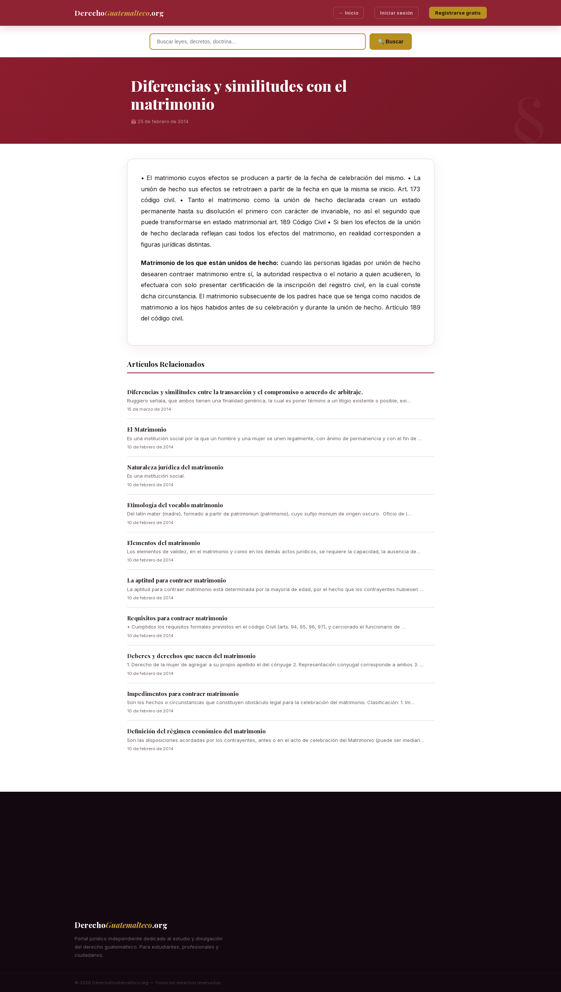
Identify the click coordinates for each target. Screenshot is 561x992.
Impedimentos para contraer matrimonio (183, 693)
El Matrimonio (146, 429)
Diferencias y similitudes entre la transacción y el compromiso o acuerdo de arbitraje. (245, 392)
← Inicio (348, 13)
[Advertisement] (281, 844)
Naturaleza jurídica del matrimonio (175, 467)
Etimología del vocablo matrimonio (175, 505)
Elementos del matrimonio (163, 543)
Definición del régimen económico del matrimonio (196, 731)
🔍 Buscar (390, 42)
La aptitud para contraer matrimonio (176, 580)
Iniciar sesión (396, 13)
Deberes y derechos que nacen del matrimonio (191, 656)
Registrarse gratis (458, 13)
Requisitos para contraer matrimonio (177, 618)
